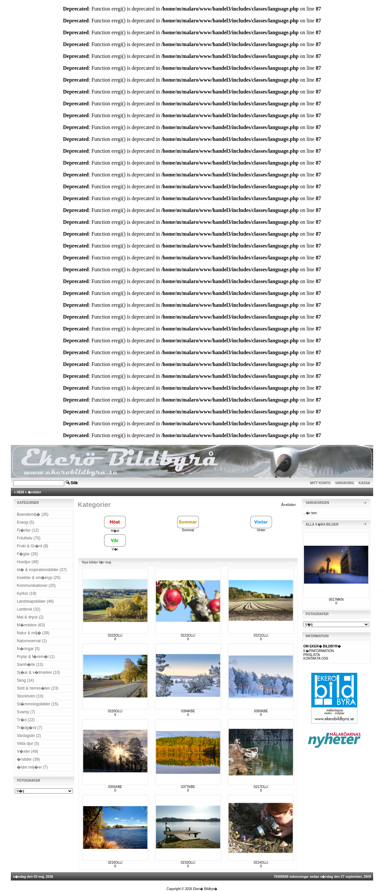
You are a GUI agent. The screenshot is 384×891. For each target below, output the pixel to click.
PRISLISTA (311, 655)
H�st (115, 529)
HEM (20, 492)
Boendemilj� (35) (32, 514)
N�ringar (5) (28, 648)
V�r (115, 547)
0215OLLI (188, 862)
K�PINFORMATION (318, 651)
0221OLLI (261, 635)
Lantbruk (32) (28, 609)
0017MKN (336, 599)
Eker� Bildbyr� (205, 889)
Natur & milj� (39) (33, 633)
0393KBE (261, 711)
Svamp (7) (26, 712)
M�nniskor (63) (31, 625)
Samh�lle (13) (30, 664)
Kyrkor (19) (26, 593)
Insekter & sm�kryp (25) (39, 577)
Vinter (261, 528)
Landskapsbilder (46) (35, 601)
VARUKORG (344, 483)
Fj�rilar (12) (28, 530)
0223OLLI (115, 635)
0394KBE (188, 711)
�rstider (34, 492)
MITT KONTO (320, 483)
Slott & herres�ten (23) (37, 688)
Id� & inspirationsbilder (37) (42, 569)
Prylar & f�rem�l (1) (36, 656)
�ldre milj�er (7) (32, 767)
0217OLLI (261, 787)
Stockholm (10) (30, 696)
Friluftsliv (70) (29, 538)
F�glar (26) (27, 554)
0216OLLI (115, 862)
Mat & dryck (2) (30, 617)
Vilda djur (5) (28, 743)
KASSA (364, 483)
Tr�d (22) (26, 720)
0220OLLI (115, 711)
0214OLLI (261, 862)
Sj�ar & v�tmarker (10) (38, 672)
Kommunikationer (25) (36, 585)
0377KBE (188, 787)
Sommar (188, 528)
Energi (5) (25, 522)
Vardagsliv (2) (29, 735)
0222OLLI (188, 635)
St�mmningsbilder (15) (37, 704)
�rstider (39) (28, 759)
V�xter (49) (27, 751)
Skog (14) (25, 680)
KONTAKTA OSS (315, 658)
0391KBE (115, 787)
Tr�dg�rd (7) (29, 727)
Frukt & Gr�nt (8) (32, 546)
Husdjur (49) (28, 562)
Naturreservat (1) (32, 641)
